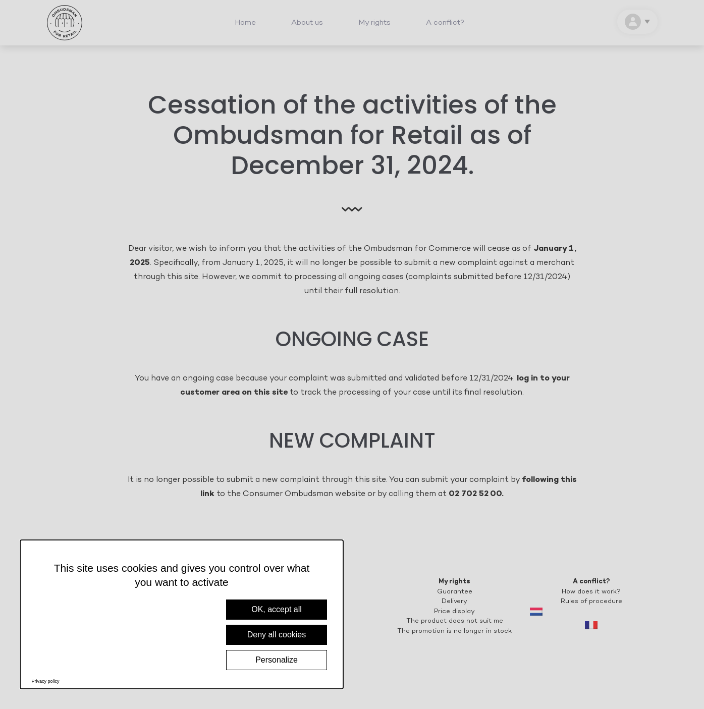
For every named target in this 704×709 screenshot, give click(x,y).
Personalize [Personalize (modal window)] (276, 660)
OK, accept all (276, 609)
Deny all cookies (276, 634)
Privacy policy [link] (46, 681)
